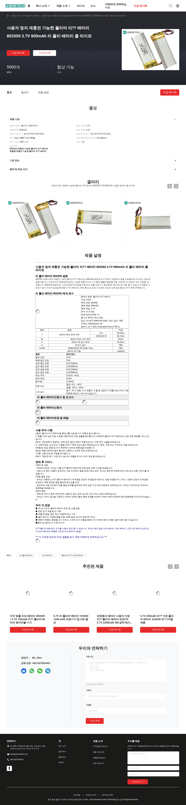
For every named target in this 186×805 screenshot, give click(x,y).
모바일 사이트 (91, 795)
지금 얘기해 (18, 52)
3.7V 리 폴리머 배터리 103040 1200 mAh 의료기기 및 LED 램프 (70, 619)
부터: (89, 690)
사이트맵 (76, 795)
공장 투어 (62, 752)
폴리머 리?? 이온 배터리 (72, 555)
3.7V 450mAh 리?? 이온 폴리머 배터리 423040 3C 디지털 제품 (156, 619)
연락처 (61, 762)
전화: (89, 705)
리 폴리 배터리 (26, 555)
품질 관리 (62, 757)
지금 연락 (95, 720)
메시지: (90, 657)
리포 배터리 (47, 555)
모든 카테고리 (98, 763)
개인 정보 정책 (107, 795)
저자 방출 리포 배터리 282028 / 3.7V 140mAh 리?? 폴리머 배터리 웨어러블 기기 (27, 619)
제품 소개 (15, 16)
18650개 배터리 (99, 758)
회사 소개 (62, 746)
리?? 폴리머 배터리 (30, 16)
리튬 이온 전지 (98, 752)
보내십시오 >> (137, 782)
